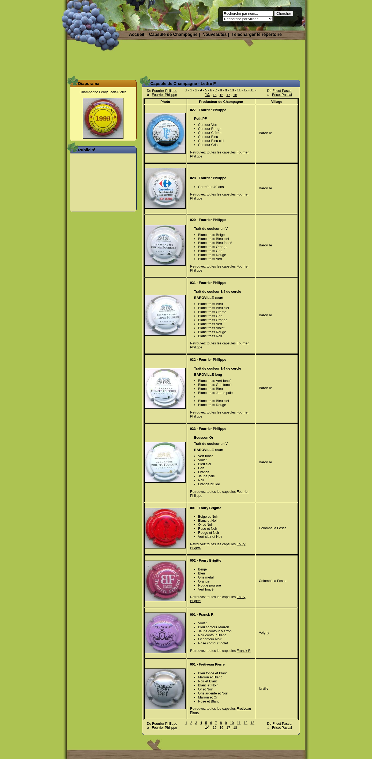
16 (221, 95)
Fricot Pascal (282, 91)
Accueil (136, 34)
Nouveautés (214, 34)
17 (228, 95)
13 (252, 90)
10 (232, 90)
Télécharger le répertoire (256, 34)
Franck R (244, 651)
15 (214, 95)
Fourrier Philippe (164, 91)
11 (239, 90)
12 (245, 90)
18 (235, 95)
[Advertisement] (186, 63)
